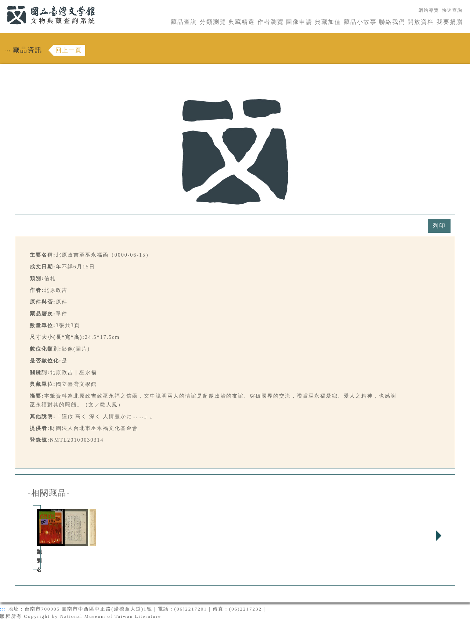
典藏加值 (328, 22)
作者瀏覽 (270, 22)
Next (438, 535)
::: (2, 4)
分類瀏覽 (213, 22)
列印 (439, 225)
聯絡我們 (392, 22)
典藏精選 (241, 22)
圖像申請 (299, 22)
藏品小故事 (360, 22)
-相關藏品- (49, 493)
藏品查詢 (184, 22)
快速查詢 (452, 10)
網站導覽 (429, 10)
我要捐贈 (450, 22)
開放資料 (421, 22)
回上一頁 (68, 50)
